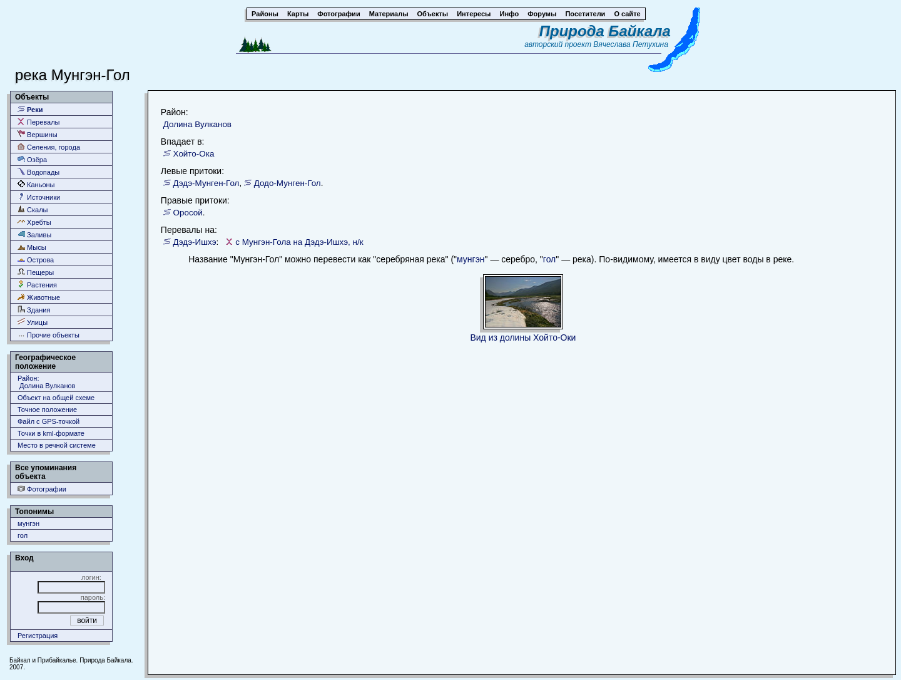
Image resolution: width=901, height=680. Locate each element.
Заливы (34, 234)
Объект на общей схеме (56, 397)
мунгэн (28, 523)
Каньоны (36, 184)
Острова (36, 259)
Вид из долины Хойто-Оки (523, 337)
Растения (37, 285)
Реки (30, 109)
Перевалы (38, 122)
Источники (39, 197)
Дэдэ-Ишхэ (194, 242)
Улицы (33, 322)
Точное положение (47, 409)
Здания (34, 310)
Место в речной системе (57, 445)
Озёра (32, 159)
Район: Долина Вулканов (46, 381)
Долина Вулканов (197, 124)
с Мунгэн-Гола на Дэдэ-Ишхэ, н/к (299, 242)
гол (23, 535)
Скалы (33, 209)
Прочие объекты (48, 335)
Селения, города (49, 147)
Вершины (38, 134)
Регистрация (38, 635)
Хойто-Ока (194, 153)
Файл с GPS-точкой (48, 421)
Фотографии (42, 489)
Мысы (32, 247)
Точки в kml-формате (51, 433)
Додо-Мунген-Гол (287, 183)
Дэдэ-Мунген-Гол (206, 183)
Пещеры (36, 272)
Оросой (188, 212)
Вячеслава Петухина (630, 44)
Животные (39, 297)
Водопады (38, 172)
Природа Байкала (605, 31)
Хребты (34, 222)
